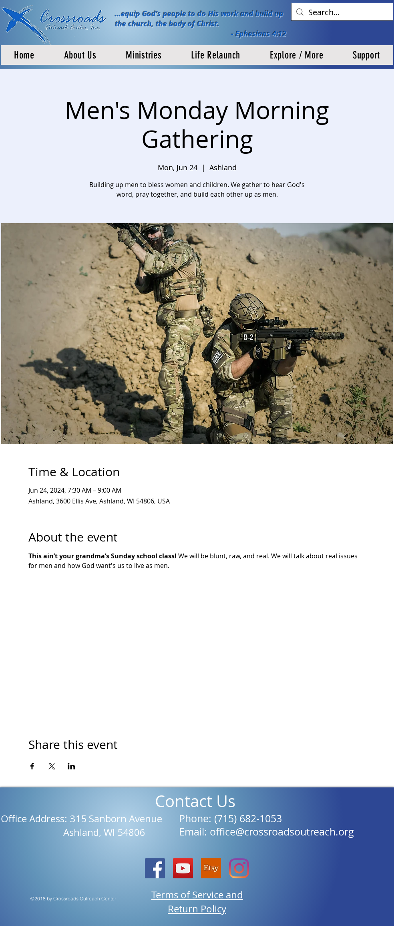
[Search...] (342, 12)
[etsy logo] (211, 868)
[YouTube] (183, 868)
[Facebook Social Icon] (155, 868)
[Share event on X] (52, 766)
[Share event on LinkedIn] (71, 766)
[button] (80, 55)
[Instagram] (239, 868)
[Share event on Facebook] (32, 766)
